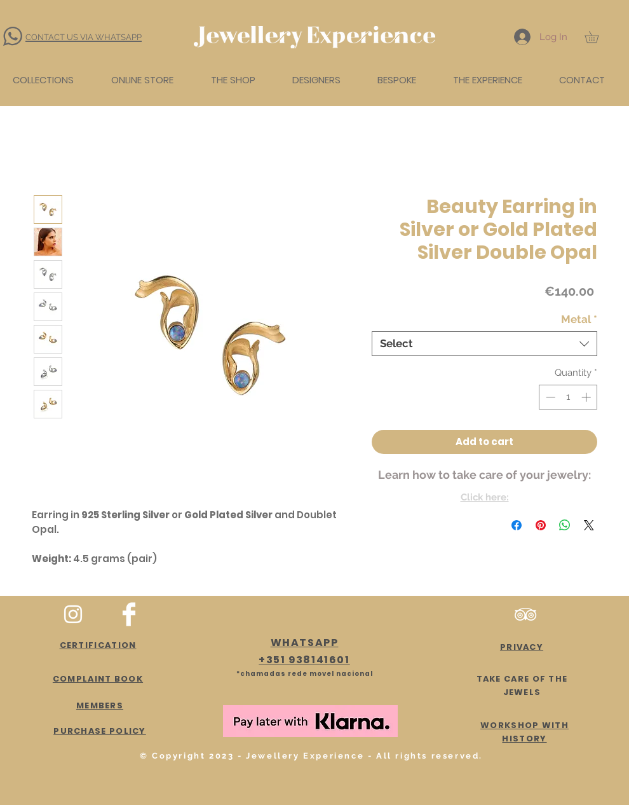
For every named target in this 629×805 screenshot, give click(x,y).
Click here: (485, 497)
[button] (597, 37)
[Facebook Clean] (129, 614)
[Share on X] (589, 525)
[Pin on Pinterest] (540, 525)
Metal (579, 319)
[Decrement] (549, 397)
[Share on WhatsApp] (564, 525)
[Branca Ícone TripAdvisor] (525, 614)
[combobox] (484, 343)
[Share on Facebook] (516, 525)
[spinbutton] (568, 397)
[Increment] (587, 397)
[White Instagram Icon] (73, 614)
